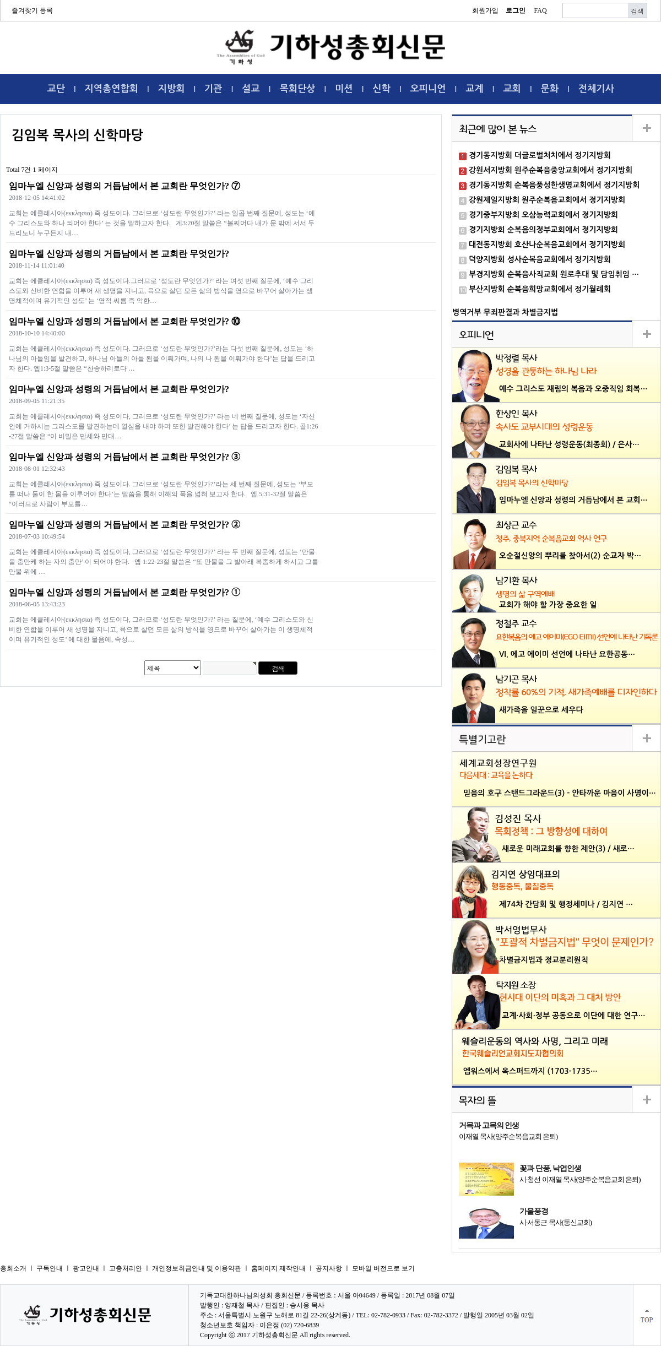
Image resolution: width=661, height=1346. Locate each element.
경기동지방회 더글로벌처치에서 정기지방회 (540, 155)
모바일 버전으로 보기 (383, 1268)
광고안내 (86, 1268)
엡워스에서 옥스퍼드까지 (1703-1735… (530, 1071)
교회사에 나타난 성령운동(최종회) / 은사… (569, 444)
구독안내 (49, 1268)
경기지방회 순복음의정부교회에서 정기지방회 (543, 230)
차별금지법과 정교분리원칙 (543, 960)
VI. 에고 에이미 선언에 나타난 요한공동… (567, 654)
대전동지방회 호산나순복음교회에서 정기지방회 (547, 244)
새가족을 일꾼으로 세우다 (541, 710)
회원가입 (485, 10)
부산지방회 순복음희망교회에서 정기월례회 (540, 289)
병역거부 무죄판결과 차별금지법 (505, 312)
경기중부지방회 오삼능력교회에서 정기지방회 (543, 215)
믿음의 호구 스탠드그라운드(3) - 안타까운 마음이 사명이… (559, 793)
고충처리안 (125, 1268)
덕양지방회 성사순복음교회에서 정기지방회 (540, 259)
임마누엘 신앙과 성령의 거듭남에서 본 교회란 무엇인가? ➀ (124, 592)
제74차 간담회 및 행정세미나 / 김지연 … (566, 904)
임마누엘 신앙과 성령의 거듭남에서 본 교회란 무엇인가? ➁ (124, 524)
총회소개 (13, 1268)
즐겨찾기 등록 (32, 10)
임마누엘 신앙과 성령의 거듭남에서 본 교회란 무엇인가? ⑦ (124, 186)
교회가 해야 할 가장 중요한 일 (548, 605)
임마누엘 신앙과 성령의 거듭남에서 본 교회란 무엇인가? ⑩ (124, 321)
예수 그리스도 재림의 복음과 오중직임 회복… (573, 389)
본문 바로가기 (0, 0)
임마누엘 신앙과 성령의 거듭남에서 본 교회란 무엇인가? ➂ (124, 457)
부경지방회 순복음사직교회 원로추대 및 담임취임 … (554, 274)
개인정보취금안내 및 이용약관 (196, 1268)
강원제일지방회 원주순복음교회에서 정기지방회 (547, 200)
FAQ (540, 10)
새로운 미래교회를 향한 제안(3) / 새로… (568, 849)
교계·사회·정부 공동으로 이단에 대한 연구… (574, 1015)
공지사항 (329, 1268)
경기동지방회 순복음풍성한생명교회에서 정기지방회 (554, 185)
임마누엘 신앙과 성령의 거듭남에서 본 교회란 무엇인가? (119, 253)
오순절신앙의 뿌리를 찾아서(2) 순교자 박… (570, 556)
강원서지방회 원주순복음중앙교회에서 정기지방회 (550, 170)
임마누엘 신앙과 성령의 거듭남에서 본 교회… (573, 500)
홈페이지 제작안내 (278, 1268)
